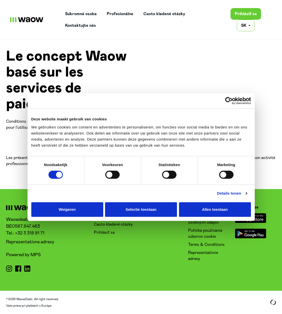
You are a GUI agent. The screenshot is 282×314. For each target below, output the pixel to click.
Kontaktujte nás (80, 25)
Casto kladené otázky (164, 14)
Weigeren (67, 209)
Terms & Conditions (206, 245)
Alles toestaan (215, 209)
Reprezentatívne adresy (30, 242)
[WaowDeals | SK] (26, 19)
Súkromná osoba (81, 14)
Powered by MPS (23, 255)
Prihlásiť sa (246, 14)
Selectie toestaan (141, 209)
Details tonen (229, 193)
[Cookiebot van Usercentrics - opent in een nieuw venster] (229, 100)
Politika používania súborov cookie (205, 233)
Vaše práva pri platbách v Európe (29, 305)
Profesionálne (120, 14)
